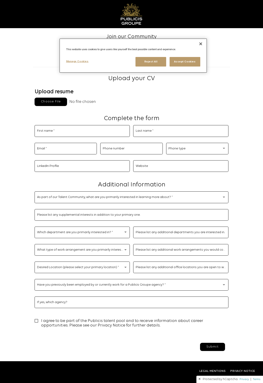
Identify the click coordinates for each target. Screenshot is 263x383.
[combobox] (197, 149)
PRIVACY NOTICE (242, 371)
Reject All (151, 61)
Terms (256, 379)
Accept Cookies (185, 61)
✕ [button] (199, 379)
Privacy (244, 379)
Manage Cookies (77, 61)
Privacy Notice (111, 325)
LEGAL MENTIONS (212, 371)
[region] (133, 55)
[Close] (201, 44)
